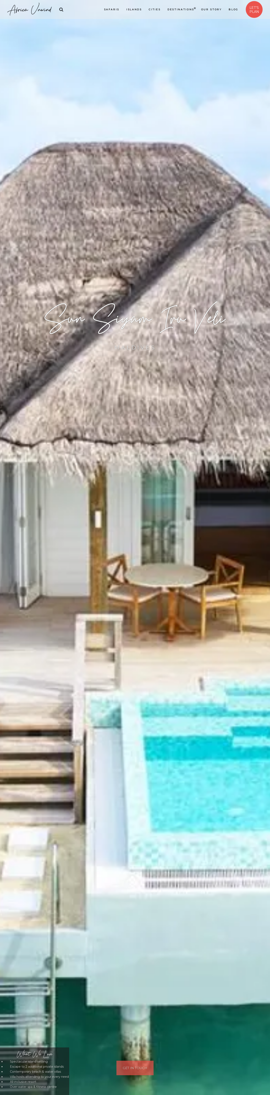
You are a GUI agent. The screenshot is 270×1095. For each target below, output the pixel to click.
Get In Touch (135, 1068)
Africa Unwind (29, 9)
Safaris (111, 9)
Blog (233, 9)
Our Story (211, 9)
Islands (134, 9)
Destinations (180, 9)
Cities (155, 9)
